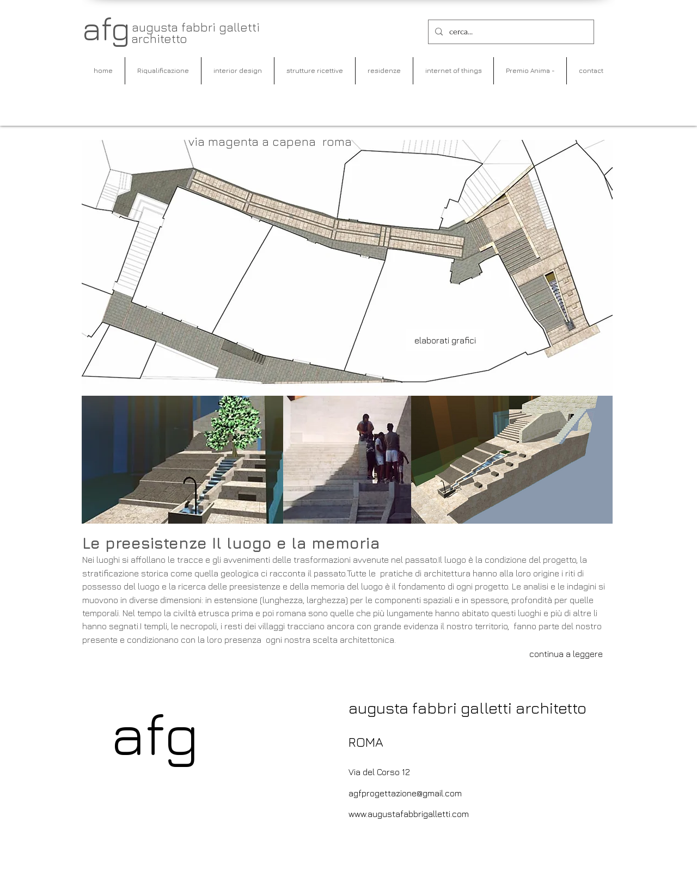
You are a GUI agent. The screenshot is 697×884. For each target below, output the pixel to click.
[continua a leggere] (565, 654)
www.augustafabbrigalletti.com (408, 814)
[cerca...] (510, 32)
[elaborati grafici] (445, 340)
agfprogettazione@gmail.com (405, 793)
